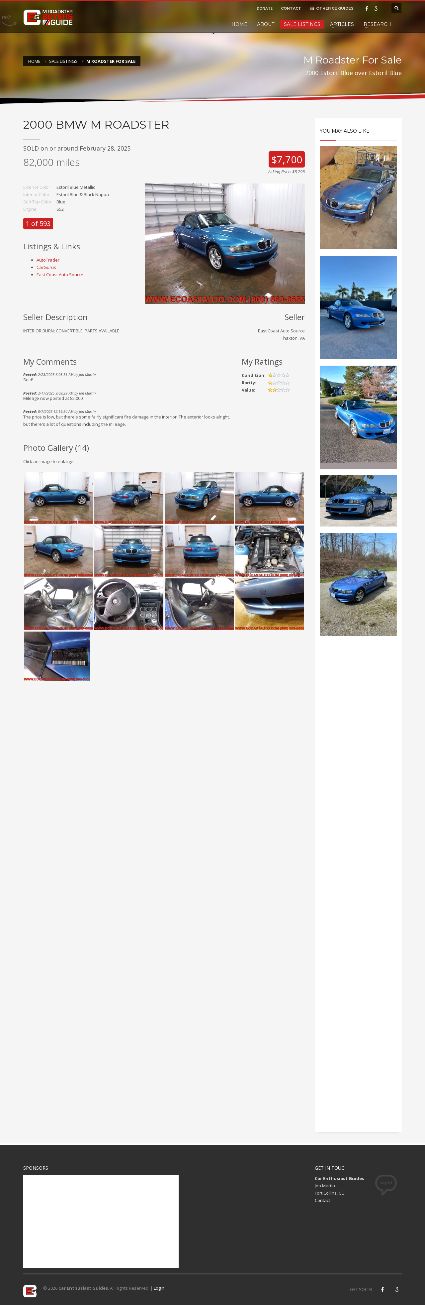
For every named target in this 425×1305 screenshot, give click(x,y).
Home (239, 24)
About (265, 24)
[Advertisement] (358, 754)
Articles (342, 24)
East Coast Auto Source (60, 275)
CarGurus (46, 267)
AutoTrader (48, 260)
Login (159, 1288)
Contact (322, 1200)
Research (377, 24)
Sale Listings (302, 24)
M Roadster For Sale (110, 61)
